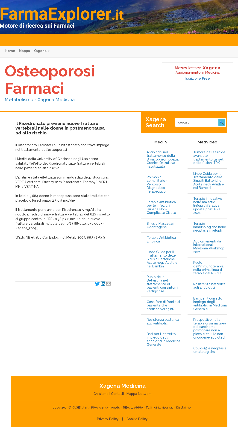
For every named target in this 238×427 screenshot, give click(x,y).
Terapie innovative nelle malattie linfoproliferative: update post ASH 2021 (207, 206)
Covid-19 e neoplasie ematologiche (209, 350)
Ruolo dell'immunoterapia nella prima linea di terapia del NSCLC (208, 268)
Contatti (117, 394)
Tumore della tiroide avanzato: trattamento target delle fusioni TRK (209, 158)
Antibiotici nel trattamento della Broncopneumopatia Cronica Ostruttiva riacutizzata (163, 159)
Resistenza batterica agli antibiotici (163, 321)
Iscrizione (197, 78)
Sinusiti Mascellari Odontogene (160, 225)
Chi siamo (101, 394)
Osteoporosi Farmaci (50, 79)
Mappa (24, 51)
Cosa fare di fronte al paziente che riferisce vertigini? (163, 305)
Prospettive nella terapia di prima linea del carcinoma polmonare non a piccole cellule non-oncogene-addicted (209, 328)
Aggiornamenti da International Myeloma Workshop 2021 (208, 247)
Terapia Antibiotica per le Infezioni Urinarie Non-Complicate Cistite (161, 207)
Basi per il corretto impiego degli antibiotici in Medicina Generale (163, 339)
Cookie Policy (137, 419)
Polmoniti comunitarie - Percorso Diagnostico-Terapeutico (157, 184)
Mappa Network (138, 394)
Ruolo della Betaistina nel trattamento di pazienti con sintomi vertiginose (162, 284)
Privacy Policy (108, 419)
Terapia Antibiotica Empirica (161, 239)
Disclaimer (184, 407)
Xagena (42, 51)
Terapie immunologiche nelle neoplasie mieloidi (209, 227)
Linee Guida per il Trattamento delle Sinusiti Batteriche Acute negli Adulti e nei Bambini (162, 259)
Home (10, 51)
